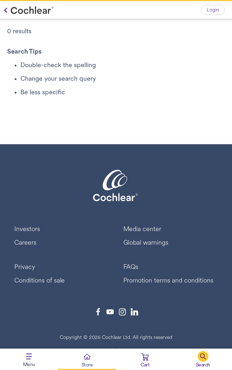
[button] (203, 359)
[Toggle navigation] (29, 359)
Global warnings (146, 243)
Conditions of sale (39, 281)
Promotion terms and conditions (168, 281)
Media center (142, 229)
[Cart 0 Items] (144, 361)
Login (213, 10)
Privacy (24, 267)
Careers (25, 243)
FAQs (131, 267)
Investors (27, 229)
